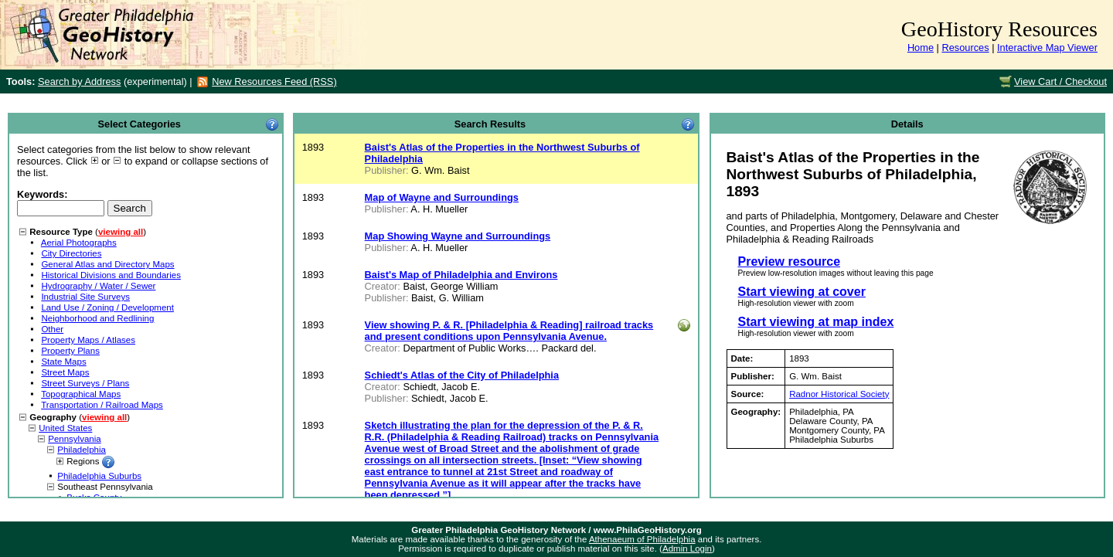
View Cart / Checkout (1060, 81)
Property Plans (70, 350)
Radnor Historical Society (839, 394)
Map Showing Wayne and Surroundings (458, 236)
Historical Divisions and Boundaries (111, 275)
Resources (965, 47)
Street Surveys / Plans (85, 383)
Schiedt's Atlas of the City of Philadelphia (462, 375)
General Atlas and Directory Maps (107, 264)
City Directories (71, 253)
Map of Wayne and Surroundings (442, 197)
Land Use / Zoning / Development (107, 307)
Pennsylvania (74, 438)
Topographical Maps (81, 394)
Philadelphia (81, 449)
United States (65, 428)
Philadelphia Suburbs (99, 476)
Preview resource (789, 261)
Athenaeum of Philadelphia (642, 539)
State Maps (63, 361)
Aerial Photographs (79, 242)
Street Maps (65, 372)
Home (920, 47)
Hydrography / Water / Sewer (98, 285)
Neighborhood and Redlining (97, 318)
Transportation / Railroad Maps (102, 404)
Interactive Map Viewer (1047, 47)
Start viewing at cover (802, 291)
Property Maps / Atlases (88, 340)
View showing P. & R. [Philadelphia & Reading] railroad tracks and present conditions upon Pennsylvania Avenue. (509, 330)
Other (52, 329)
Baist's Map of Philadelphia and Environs (461, 274)
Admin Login (687, 548)
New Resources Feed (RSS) (274, 81)
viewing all (120, 231)
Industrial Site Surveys (85, 296)
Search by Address (79, 81)
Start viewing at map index (816, 321)
